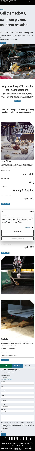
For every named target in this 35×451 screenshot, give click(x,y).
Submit (3, 434)
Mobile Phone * (4, 390)
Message (3, 414)
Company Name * (4, 400)
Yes (2, 429)
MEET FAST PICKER (5, 252)
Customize (17, 234)
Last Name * (3, 395)
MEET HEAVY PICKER (5, 203)
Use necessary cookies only (17, 238)
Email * (2, 386)
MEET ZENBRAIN (5, 359)
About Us (27, 365)
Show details (28, 227)
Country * (3, 404)
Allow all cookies (17, 231)
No (2, 431)
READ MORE (17, 100)
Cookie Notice (29, 443)
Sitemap (4, 443)
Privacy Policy (6, 220)
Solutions (4, 365)
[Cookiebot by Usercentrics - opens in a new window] (28, 211)
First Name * (3, 381)
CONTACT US (3, 42)
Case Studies (16, 365)
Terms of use (9, 443)
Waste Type (3, 409)
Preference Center (22, 443)
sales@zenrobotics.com (7, 379)
